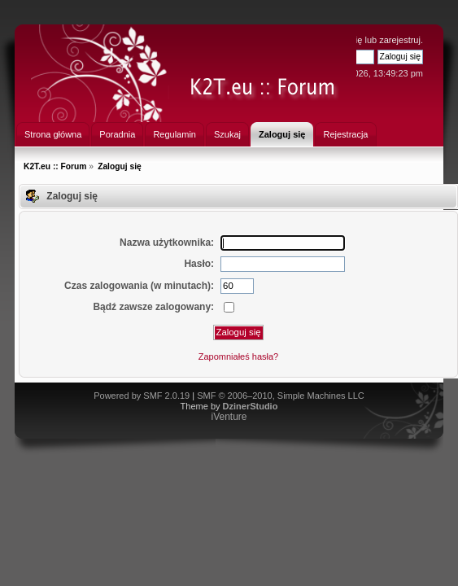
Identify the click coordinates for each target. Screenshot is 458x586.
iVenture (228, 416)
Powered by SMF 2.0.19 (142, 395)
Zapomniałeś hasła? (238, 356)
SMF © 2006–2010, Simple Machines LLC (280, 395)
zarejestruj (400, 40)
